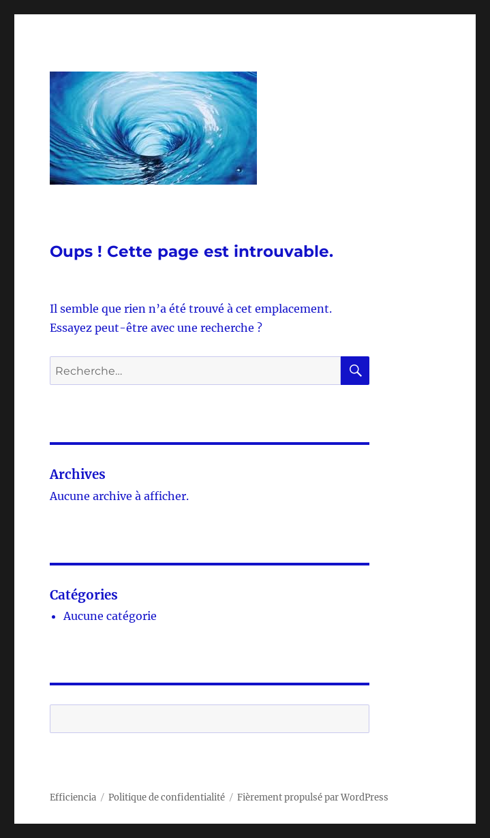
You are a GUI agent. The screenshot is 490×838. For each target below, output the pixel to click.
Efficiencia (73, 797)
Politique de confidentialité (166, 797)
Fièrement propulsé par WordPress (312, 797)
